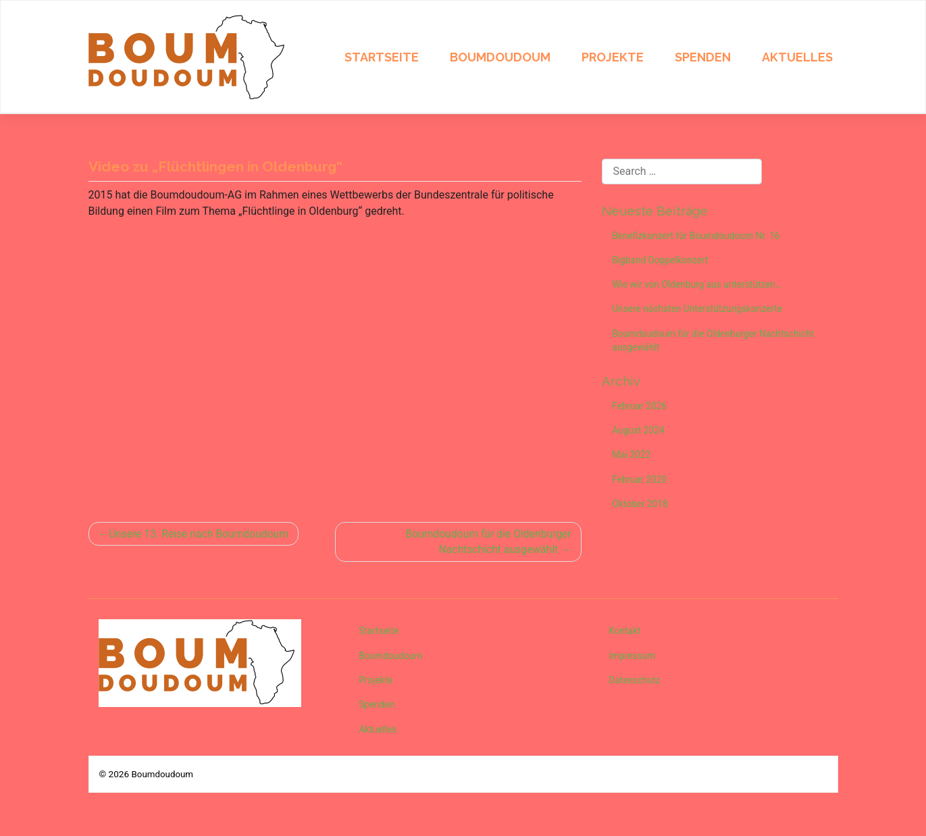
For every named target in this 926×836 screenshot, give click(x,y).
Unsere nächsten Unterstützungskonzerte (699, 310)
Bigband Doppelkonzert (662, 260)
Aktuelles (797, 57)
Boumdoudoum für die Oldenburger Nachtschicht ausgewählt (486, 541)
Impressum (633, 657)
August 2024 (639, 433)
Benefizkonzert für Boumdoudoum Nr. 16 (698, 235)
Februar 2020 (641, 483)
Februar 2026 (641, 408)
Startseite (381, 57)
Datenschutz (635, 682)
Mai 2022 (632, 458)
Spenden (703, 57)
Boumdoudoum (500, 57)
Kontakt (625, 632)
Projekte (613, 57)
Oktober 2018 (641, 508)
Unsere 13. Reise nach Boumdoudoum (200, 533)
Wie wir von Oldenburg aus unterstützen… (699, 285)
